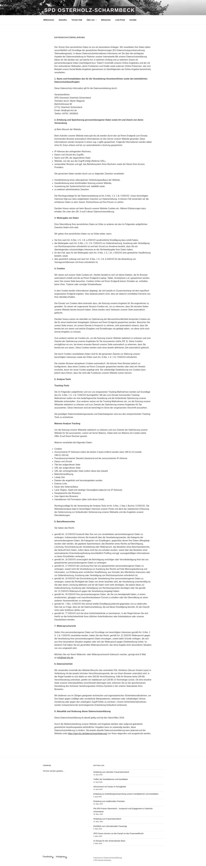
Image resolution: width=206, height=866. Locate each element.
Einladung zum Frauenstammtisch (107, 819)
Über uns (92, 20)
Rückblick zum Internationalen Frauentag (110, 826)
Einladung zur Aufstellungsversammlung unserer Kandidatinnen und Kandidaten (126, 794)
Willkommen (48, 20)
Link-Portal (120, 20)
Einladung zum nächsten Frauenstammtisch (111, 772)
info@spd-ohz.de (65, 657)
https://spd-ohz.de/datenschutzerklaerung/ (87, 733)
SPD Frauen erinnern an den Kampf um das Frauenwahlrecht (118, 833)
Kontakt (133, 20)
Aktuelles (63, 20)
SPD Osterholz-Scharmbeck (89, 10)
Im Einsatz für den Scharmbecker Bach (109, 841)
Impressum (97, 858)
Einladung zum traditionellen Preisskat (109, 801)
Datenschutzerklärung (113, 858)
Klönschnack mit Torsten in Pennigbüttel (109, 787)
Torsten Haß (76, 20)
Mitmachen (106, 20)
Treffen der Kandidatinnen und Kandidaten (110, 779)
